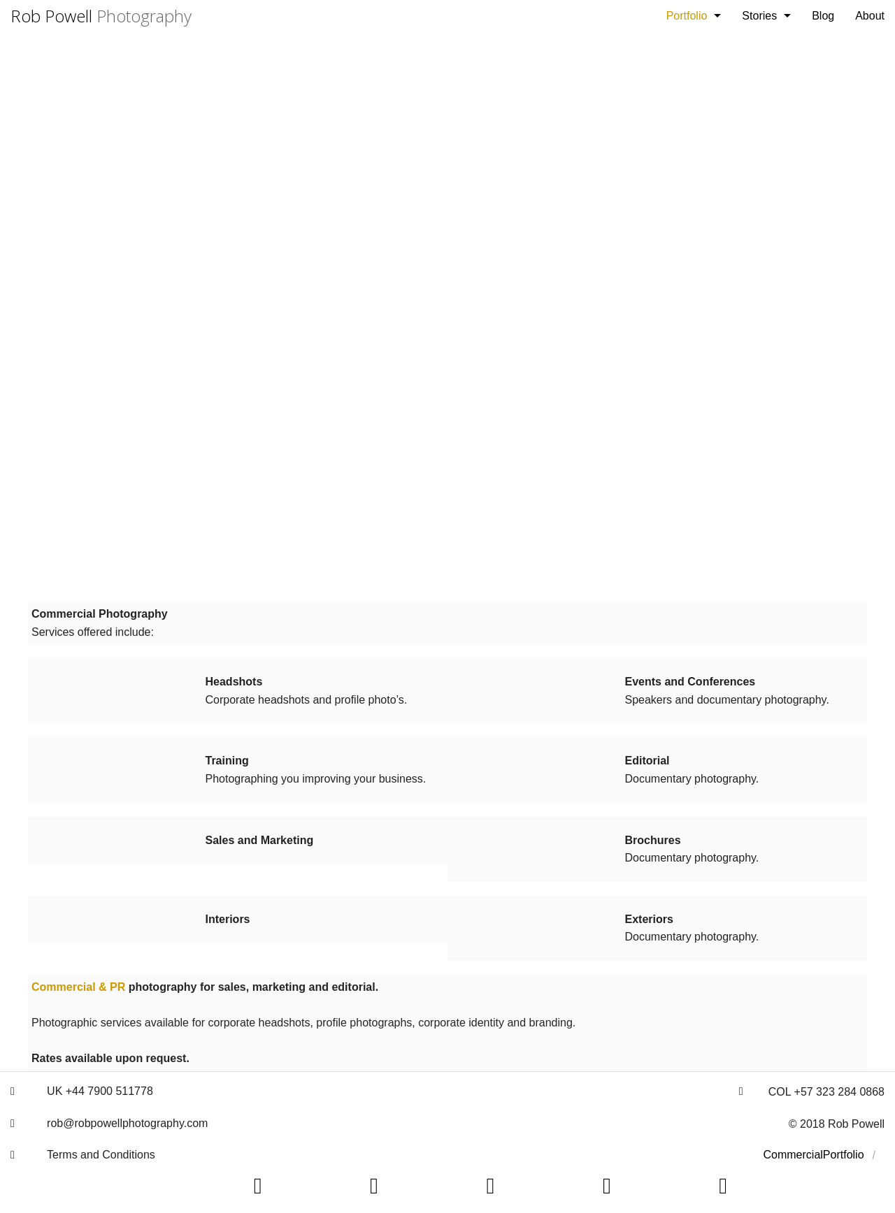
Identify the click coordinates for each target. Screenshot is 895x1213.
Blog (823, 16)
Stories (759, 16)
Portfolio (687, 16)
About (870, 16)
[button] (12, 1091)
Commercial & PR (78, 987)
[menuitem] (694, 15)
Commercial (793, 1155)
